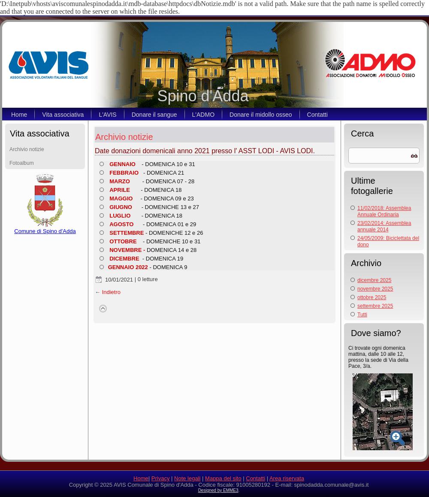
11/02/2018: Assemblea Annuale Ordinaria (384, 211)
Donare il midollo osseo (261, 114)
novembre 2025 (375, 289)
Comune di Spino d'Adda (45, 228)
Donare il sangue (154, 114)
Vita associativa (63, 114)
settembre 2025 (375, 306)
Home (19, 114)
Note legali (187, 478)
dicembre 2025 (374, 280)
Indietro (111, 292)
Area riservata (286, 478)
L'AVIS (107, 114)
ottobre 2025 (371, 297)
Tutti (362, 315)
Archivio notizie (26, 149)
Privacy (160, 478)
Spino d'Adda (202, 96)
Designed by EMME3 (218, 490)
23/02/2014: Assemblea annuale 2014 (384, 226)
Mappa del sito (223, 478)
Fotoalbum (21, 163)
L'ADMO (203, 114)
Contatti (317, 114)
